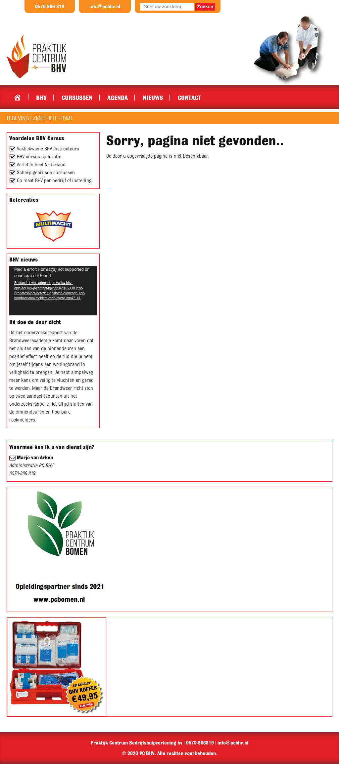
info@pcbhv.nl (104, 6)
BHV (41, 97)
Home (17, 96)
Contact (189, 97)
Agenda (117, 97)
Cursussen (77, 97)
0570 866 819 (49, 6)
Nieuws (153, 97)
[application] (53, 290)
